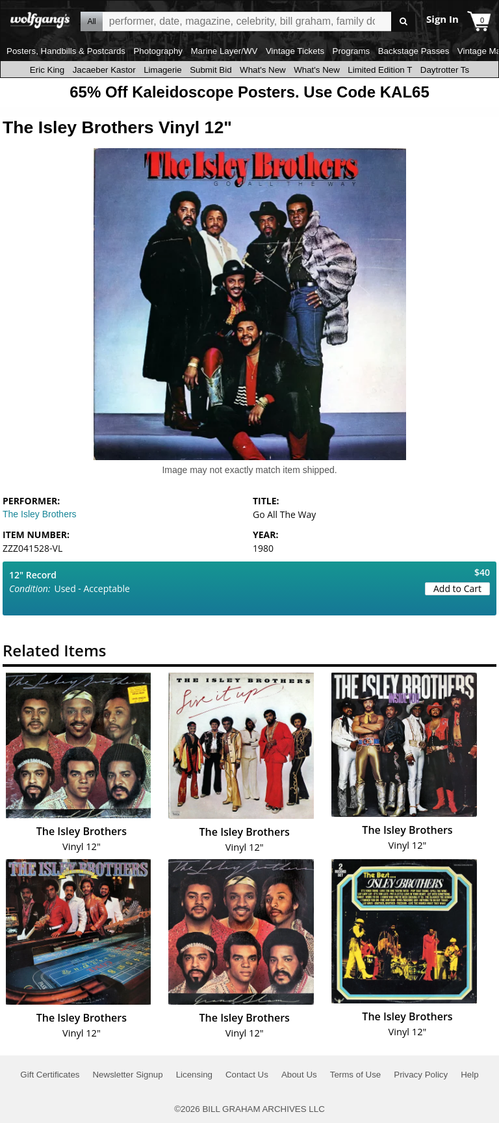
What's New (263, 70)
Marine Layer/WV (223, 51)
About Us (299, 1074)
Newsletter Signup (127, 1074)
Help (469, 1074)
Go (403, 22)
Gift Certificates (49, 1074)
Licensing (194, 1074)
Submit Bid (210, 70)
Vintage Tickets (295, 51)
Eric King (47, 70)
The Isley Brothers (40, 514)
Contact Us (246, 1074)
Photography (158, 51)
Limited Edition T (380, 70)
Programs (351, 51)
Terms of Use (355, 1074)
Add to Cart (457, 588)
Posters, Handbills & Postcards (65, 51)
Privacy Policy (421, 1074)
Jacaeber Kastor (104, 70)
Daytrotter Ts (444, 70)
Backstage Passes (414, 51)
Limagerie (163, 70)
